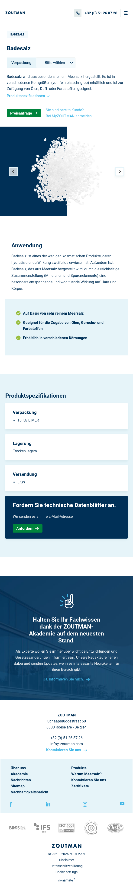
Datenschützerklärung (67, 866)
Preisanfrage (23, 113)
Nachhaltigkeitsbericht (29, 792)
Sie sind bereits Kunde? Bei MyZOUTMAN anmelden (69, 113)
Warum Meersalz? (86, 774)
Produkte (79, 768)
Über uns (18, 768)
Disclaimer (66, 860)
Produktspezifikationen (28, 96)
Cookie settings (66, 872)
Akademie (19, 774)
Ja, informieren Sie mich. (64, 679)
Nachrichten (21, 780)
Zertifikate (80, 786)
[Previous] (13, 171)
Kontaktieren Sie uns (64, 750)
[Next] (119, 171)
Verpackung (21, 63)
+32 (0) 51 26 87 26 (96, 13)
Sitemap (18, 786)
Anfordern (27, 528)
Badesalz (17, 34)
